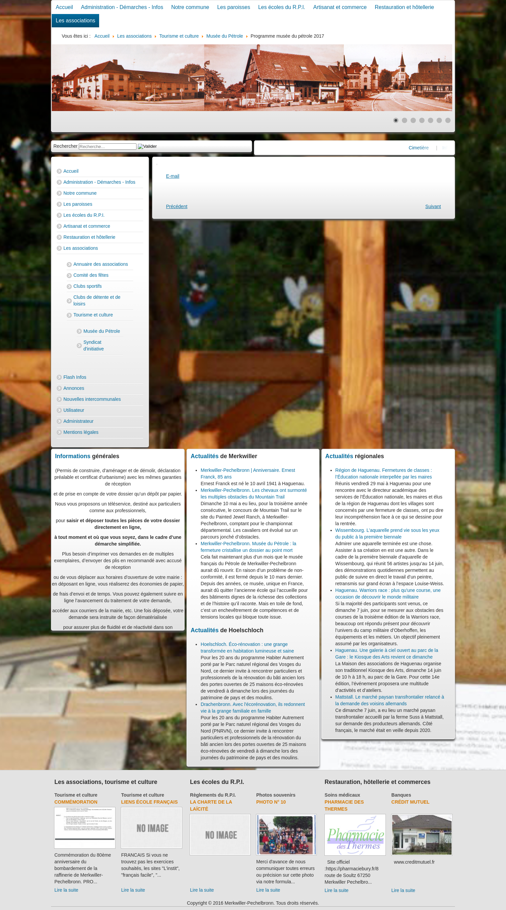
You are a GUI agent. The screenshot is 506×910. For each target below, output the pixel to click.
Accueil (64, 7)
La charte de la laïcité (211, 805)
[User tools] (157, 164)
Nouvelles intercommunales (92, 399)
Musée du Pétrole (101, 331)
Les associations (75, 20)
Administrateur (78, 421)
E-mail (173, 176)
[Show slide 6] (439, 120)
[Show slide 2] (404, 120)
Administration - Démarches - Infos (122, 7)
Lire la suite (66, 890)
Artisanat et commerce (340, 7)
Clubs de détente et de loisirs (96, 300)
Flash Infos (74, 377)
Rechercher (65, 146)
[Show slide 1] (396, 120)
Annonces (73, 388)
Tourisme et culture (93, 314)
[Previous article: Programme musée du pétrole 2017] (177, 206)
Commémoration (75, 802)
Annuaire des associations (100, 264)
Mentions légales (80, 432)
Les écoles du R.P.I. (281, 7)
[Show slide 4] (422, 120)
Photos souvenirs (275, 795)
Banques (401, 795)
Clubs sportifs (87, 286)
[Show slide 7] (448, 120)
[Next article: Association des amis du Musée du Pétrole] (433, 206)
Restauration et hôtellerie (404, 7)
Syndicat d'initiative (93, 345)
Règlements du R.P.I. (213, 795)
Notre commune (190, 7)
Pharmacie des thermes (344, 805)
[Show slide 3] (413, 120)
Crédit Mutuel (411, 802)
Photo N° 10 (271, 802)
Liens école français (149, 802)
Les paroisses (233, 7)
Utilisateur (73, 410)
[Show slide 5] (430, 120)
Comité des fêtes (90, 275)
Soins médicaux (342, 795)
